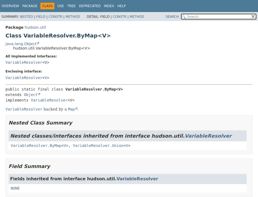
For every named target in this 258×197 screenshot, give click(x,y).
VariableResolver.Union (98, 145)
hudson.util (35, 27)
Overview (10, 6)
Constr (55, 17)
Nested (26, 17)
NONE (15, 188)
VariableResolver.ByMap (36, 145)
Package (29, 6)
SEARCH (172, 17)
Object (31, 94)
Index (109, 6)
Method (73, 17)
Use (60, 6)
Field (40, 17)
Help (122, 6)
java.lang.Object (21, 44)
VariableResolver (23, 62)
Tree (71, 6)
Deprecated (90, 6)
